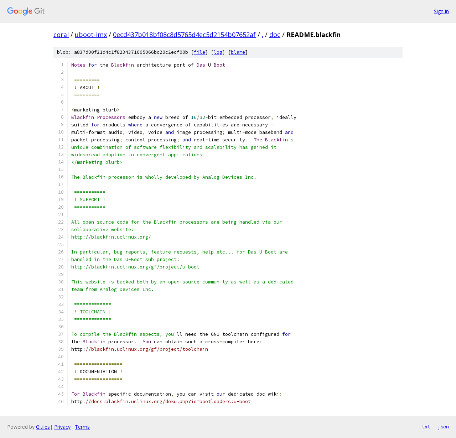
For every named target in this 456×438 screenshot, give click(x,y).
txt (426, 426)
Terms (82, 426)
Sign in (441, 11)
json (443, 426)
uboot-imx (91, 34)
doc (274, 34)
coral (61, 34)
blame (238, 52)
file (199, 52)
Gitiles (43, 426)
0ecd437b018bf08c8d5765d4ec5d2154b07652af (184, 34)
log (218, 52)
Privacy (62, 426)
